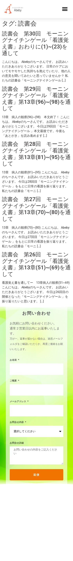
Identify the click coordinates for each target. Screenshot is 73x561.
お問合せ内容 (17, 422)
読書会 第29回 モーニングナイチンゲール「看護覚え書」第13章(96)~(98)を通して (36, 99)
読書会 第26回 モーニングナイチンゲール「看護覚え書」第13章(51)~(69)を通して (36, 264)
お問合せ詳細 (17, 443)
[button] (64, 9)
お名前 (14, 360)
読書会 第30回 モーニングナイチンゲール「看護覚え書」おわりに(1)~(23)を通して (35, 43)
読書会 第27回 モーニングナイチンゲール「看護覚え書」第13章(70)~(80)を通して (36, 209)
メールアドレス (18, 401)
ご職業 (14, 380)
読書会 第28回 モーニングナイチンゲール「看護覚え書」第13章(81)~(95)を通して (36, 154)
